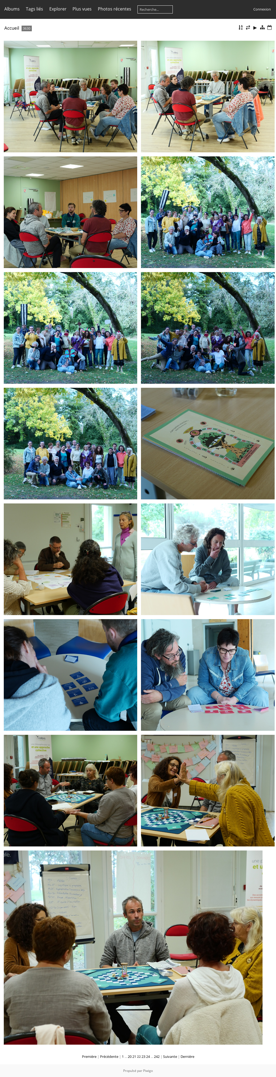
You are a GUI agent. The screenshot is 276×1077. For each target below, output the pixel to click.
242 (157, 1056)
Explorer (58, 9)
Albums (12, 9)
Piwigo (148, 1070)
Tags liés (34, 9)
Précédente (109, 1056)
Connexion (262, 9)
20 (130, 1056)
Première (89, 1056)
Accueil (11, 28)
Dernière (187, 1056)
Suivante (170, 1056)
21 (134, 1056)
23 (143, 1056)
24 (148, 1056)
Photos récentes (114, 9)
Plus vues (82, 9)
